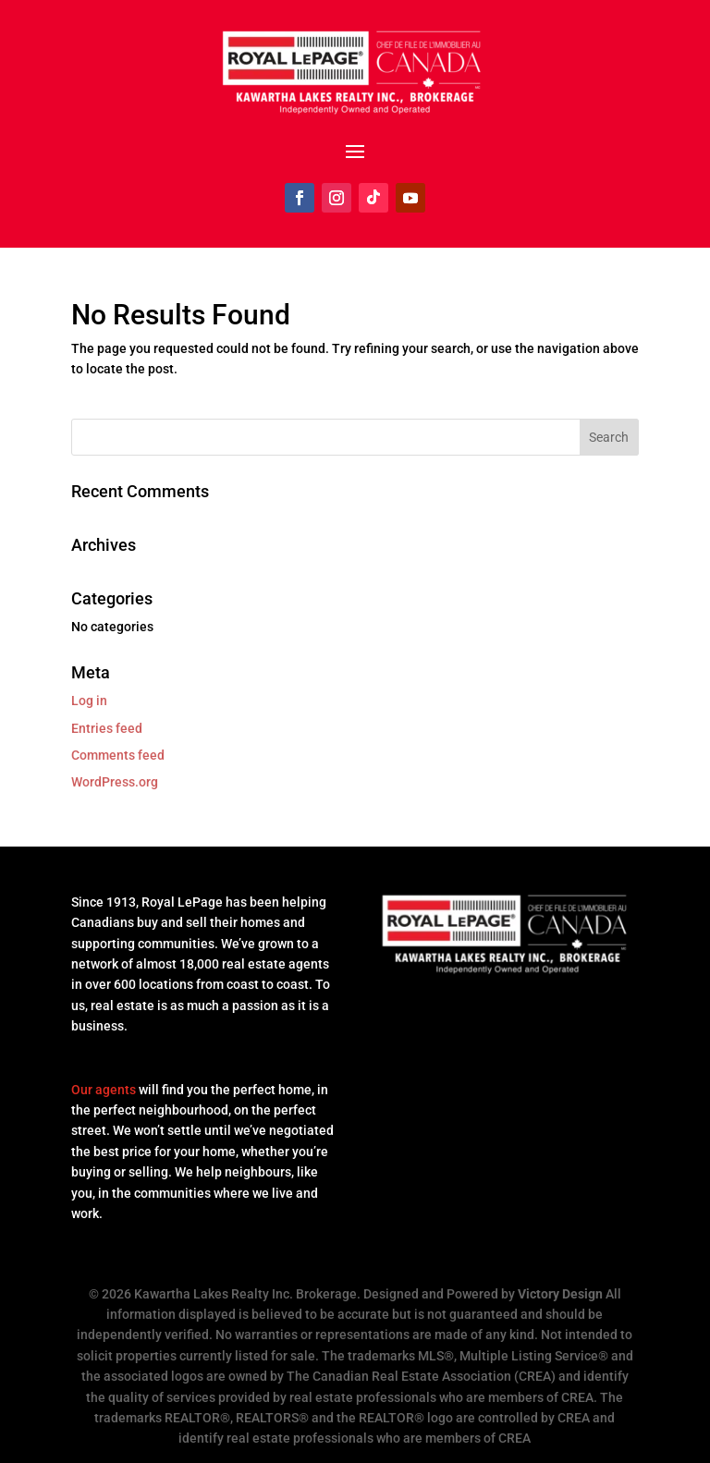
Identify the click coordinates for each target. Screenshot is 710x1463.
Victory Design (560, 1293)
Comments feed (118, 755)
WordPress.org (114, 781)
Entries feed (106, 728)
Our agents (103, 1089)
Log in (89, 700)
